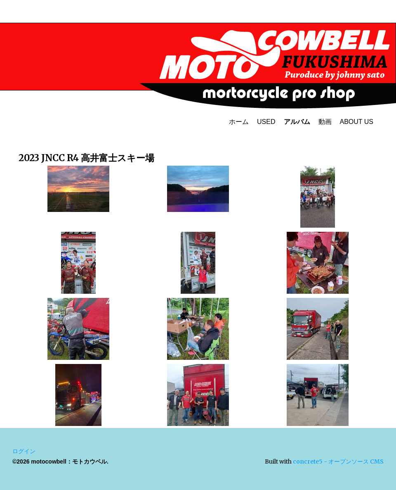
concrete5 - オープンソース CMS (338, 461)
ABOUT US (357, 121)
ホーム (239, 121)
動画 (325, 121)
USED (266, 121)
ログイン (23, 451)
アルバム (297, 121)
